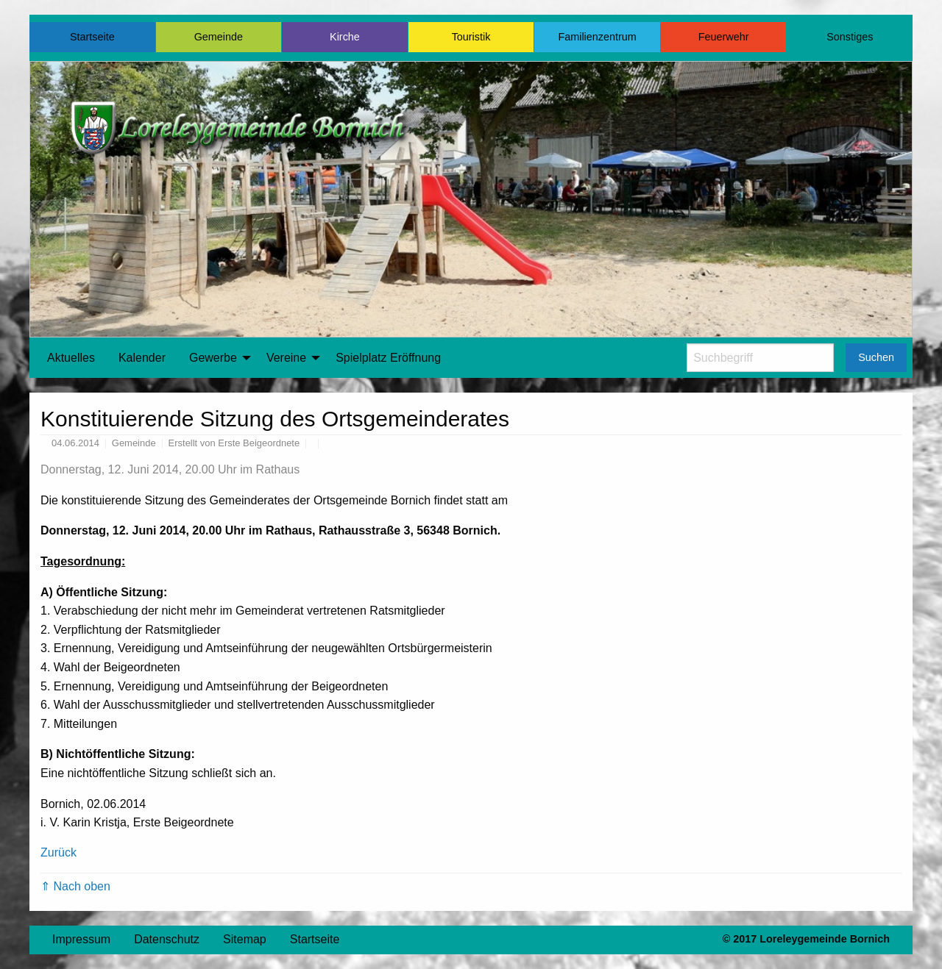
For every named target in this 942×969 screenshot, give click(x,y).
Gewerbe (213, 357)
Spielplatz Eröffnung (388, 357)
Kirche (345, 37)
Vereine (286, 357)
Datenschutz (166, 939)
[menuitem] (71, 358)
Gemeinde (218, 37)
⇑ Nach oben (75, 886)
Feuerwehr (723, 37)
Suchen (876, 357)
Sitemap (244, 939)
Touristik (471, 37)
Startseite (92, 37)
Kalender (142, 357)
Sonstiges (849, 37)
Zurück (58, 852)
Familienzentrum (597, 37)
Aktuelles (71, 357)
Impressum (81, 939)
